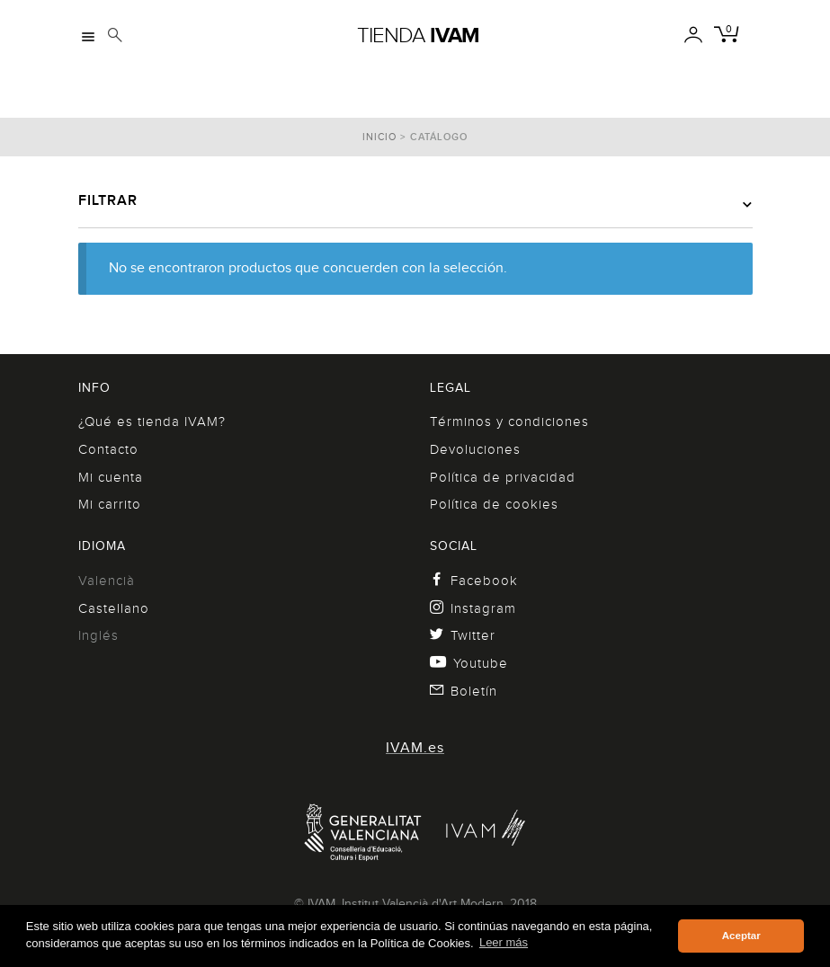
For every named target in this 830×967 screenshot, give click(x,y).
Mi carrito (109, 504)
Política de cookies (494, 504)
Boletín (464, 691)
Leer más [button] (503, 942)
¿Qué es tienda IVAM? (152, 421)
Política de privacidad (503, 477)
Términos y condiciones (509, 421)
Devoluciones (475, 449)
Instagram (473, 608)
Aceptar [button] (741, 935)
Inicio (379, 136)
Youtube (469, 663)
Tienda (418, 35)
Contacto (108, 449)
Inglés (98, 635)
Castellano (113, 608)
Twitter (463, 635)
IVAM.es (415, 748)
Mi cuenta (110, 477)
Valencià (106, 580)
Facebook (474, 580)
